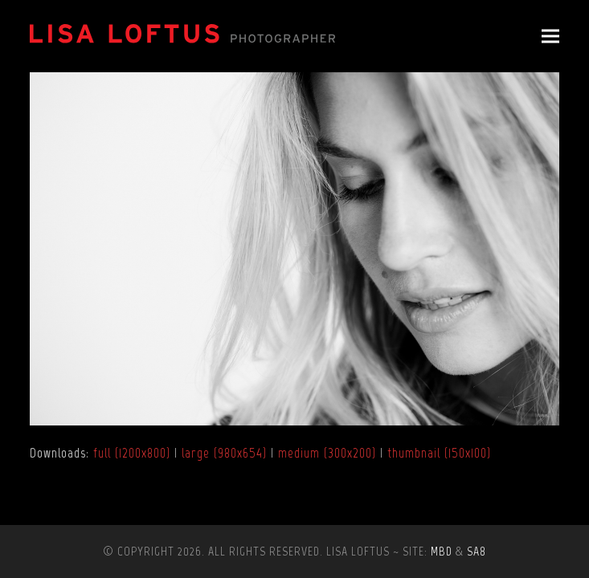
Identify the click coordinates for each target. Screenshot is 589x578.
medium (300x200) (327, 453)
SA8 (476, 551)
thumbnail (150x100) (439, 453)
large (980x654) (224, 453)
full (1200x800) (131, 453)
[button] (550, 36)
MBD (441, 551)
